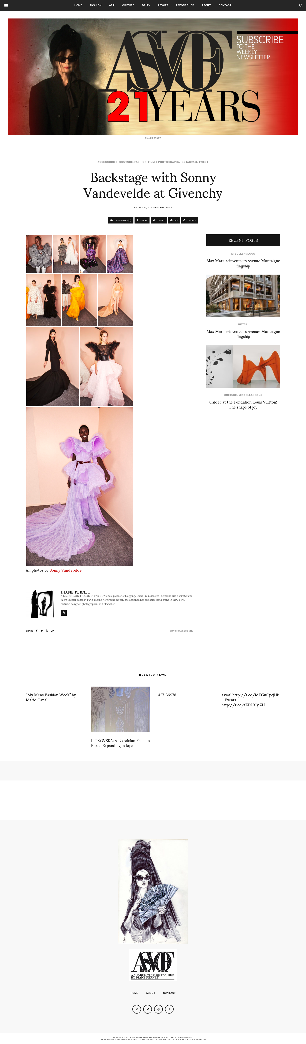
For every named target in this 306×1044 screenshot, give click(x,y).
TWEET (159, 220)
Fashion (95, 5)
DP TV (146, 5)
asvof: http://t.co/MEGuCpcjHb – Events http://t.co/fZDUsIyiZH (250, 699)
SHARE (142, 220)
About (206, 5)
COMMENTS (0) (120, 220)
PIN (174, 220)
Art (112, 5)
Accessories (108, 161)
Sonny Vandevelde (65, 569)
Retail (243, 324)
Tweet (203, 161)
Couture (126, 161)
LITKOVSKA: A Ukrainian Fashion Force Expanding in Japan (120, 742)
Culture (128, 5)
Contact (225, 5)
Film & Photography (163, 161)
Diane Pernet (165, 207)
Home (78, 5)
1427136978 (166, 694)
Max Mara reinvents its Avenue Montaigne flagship (243, 263)
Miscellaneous (243, 253)
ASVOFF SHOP (185, 5)
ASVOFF (163, 5)
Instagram (189, 161)
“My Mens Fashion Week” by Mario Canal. (51, 697)
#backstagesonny (181, 631)
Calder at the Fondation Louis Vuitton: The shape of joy (243, 404)
